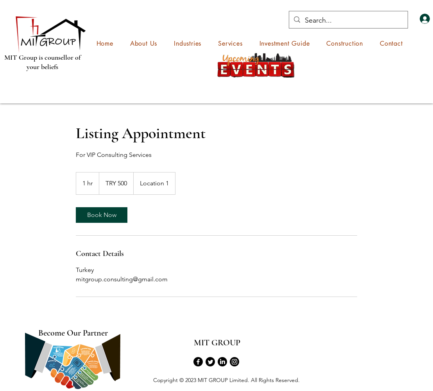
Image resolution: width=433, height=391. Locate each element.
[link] (101, 215)
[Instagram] (234, 361)
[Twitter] (210, 361)
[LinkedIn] (222, 361)
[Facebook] (198, 361)
